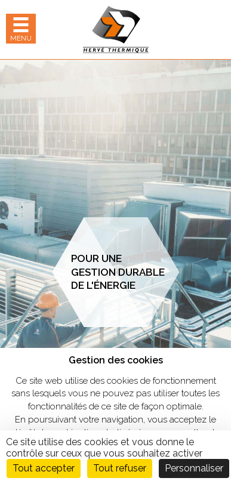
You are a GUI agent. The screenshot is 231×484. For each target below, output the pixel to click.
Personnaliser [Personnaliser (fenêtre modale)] (194, 468)
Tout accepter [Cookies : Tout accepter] (44, 468)
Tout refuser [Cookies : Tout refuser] (119, 468)
